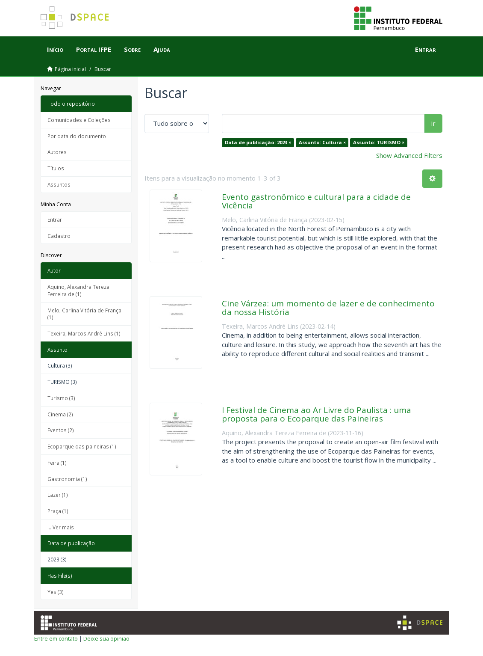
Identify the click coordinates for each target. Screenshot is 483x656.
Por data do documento (76, 136)
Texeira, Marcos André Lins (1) (84, 333)
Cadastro (59, 235)
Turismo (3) (61, 398)
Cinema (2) (60, 414)
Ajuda (161, 49)
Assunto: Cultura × (322, 142)
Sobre (132, 49)
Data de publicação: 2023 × (258, 142)
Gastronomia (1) (67, 478)
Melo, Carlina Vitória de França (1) (84, 314)
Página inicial (70, 69)
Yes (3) (55, 591)
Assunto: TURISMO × (378, 142)
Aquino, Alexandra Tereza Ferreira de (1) (78, 290)
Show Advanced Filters (409, 155)
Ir (433, 123)
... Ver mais (60, 527)
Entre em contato (56, 638)
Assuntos (59, 184)
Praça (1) (57, 511)
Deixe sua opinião (106, 638)
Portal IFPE (93, 49)
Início (55, 49)
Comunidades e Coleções (79, 119)
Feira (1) (57, 462)
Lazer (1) (57, 494)
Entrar (54, 219)
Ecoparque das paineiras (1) (81, 446)
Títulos (55, 168)
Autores (57, 151)
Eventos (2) (60, 430)
